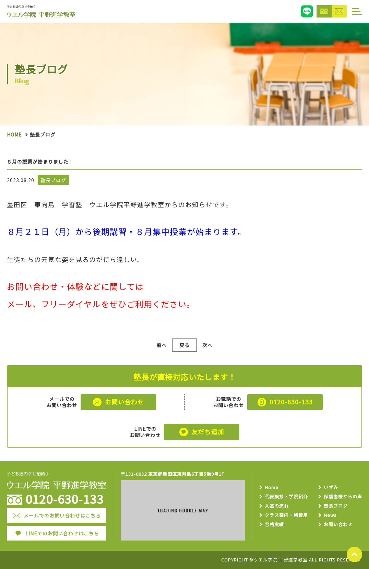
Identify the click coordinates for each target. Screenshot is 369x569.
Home (14, 134)
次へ (207, 345)
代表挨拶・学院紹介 (286, 496)
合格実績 (274, 524)
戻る (184, 345)
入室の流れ (277, 506)
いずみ (331, 487)
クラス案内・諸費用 (286, 515)
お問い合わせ (338, 524)
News (330, 515)
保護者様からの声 (343, 496)
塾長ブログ (336, 506)
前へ (161, 345)
